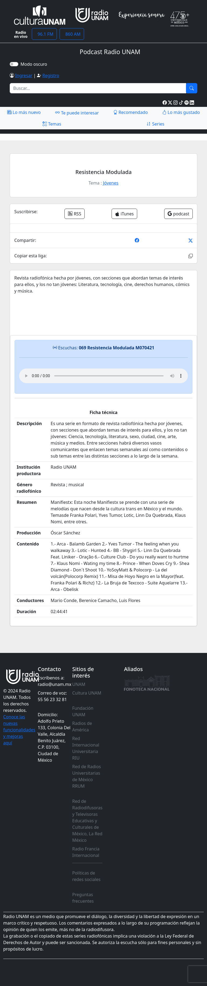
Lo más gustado (181, 112)
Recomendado (130, 112)
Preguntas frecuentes (83, 898)
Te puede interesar (77, 112)
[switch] (14, 64)
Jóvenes (110, 183)
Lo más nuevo (24, 112)
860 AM (72, 34)
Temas (52, 124)
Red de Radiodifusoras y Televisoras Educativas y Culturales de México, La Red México (87, 820)
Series (155, 124)
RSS (74, 214)
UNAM (78, 684)
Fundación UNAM (82, 711)
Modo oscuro (34, 64)
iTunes (124, 214)
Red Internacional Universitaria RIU (85, 748)
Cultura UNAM (86, 693)
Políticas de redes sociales (86, 876)
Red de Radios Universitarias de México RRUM (86, 776)
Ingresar (23, 75)
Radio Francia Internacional (85, 852)
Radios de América (82, 726)
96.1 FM (44, 34)
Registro (50, 75)
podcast (178, 214)
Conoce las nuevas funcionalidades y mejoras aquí (19, 730)
